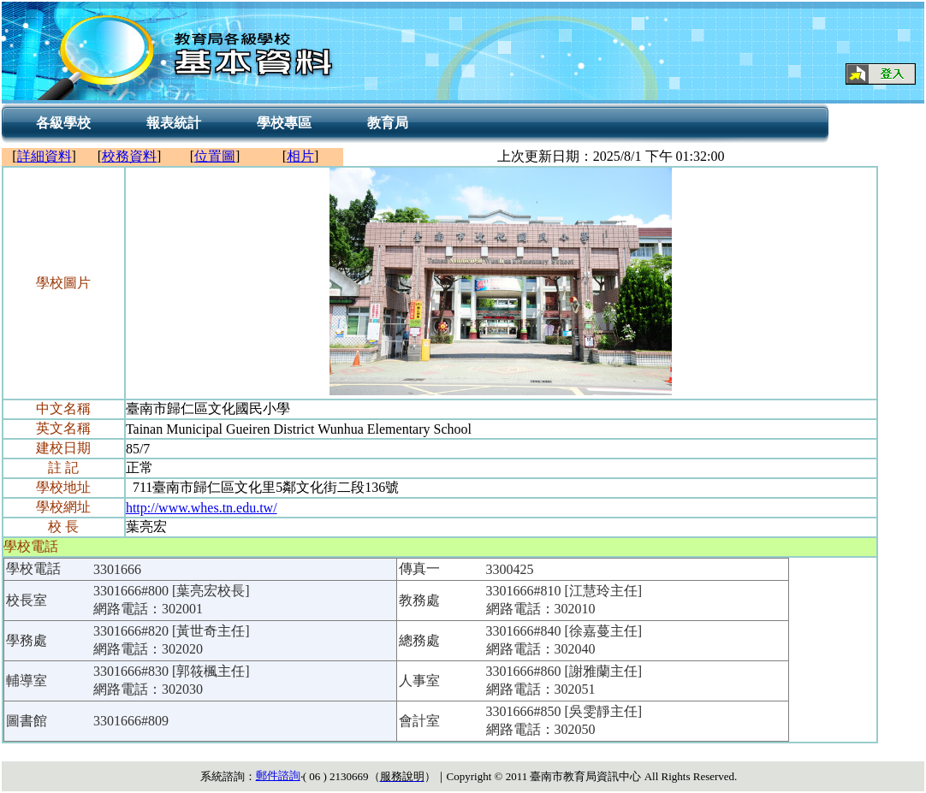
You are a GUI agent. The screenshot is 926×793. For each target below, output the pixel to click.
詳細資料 (44, 156)
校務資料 (129, 156)
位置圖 (214, 156)
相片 (300, 156)
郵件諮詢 (278, 775)
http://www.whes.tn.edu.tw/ (201, 507)
